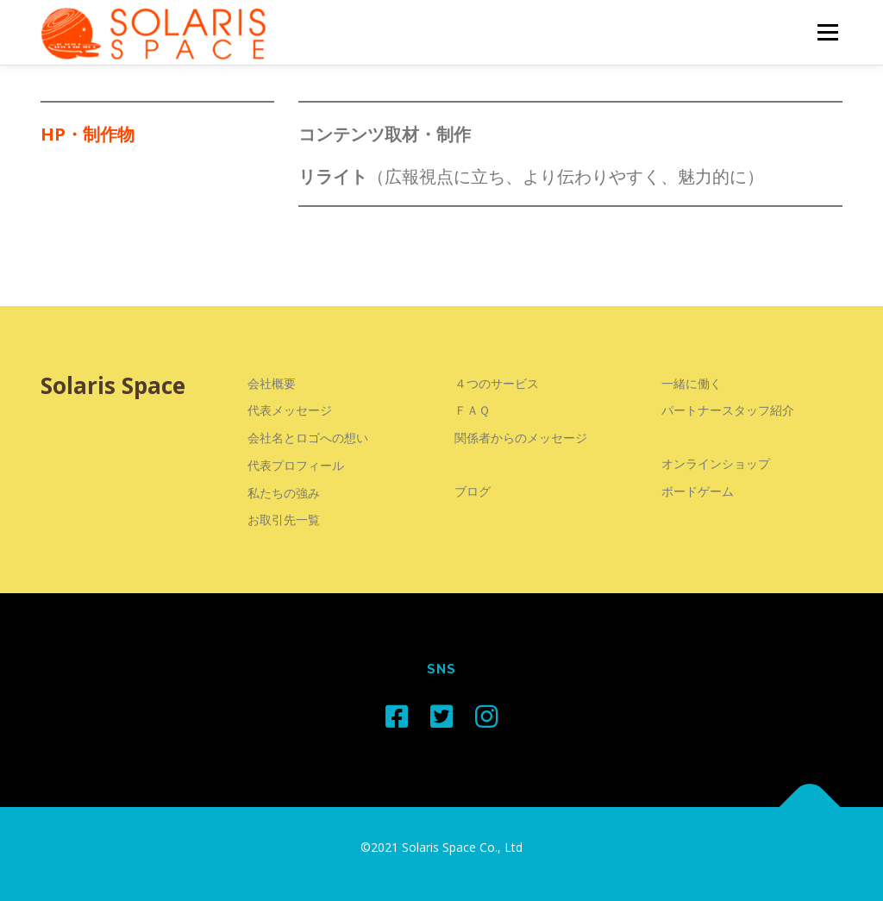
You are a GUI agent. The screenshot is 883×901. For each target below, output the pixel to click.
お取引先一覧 (283, 519)
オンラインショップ (715, 463)
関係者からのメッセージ (520, 437)
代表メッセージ (289, 410)
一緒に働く (691, 383)
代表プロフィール (295, 465)
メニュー (827, 32)
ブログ (472, 491)
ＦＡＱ (472, 410)
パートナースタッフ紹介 (727, 410)
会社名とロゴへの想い (307, 437)
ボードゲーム (697, 491)
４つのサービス (496, 383)
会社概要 (271, 383)
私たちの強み (283, 493)
